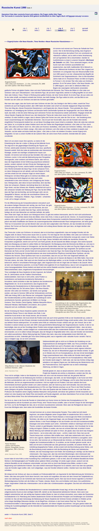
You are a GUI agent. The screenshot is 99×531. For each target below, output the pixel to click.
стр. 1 (25, 28)
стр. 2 (37, 28)
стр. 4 (61, 28)
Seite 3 (48, 30)
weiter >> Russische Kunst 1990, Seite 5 (18, 514)
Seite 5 (72, 30)
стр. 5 (73, 28)
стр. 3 (49, 28)
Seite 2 (37, 30)
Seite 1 (25, 30)
